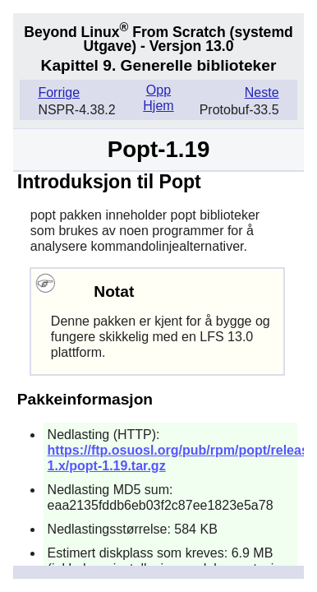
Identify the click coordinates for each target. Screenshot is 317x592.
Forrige (59, 92)
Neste (262, 92)
